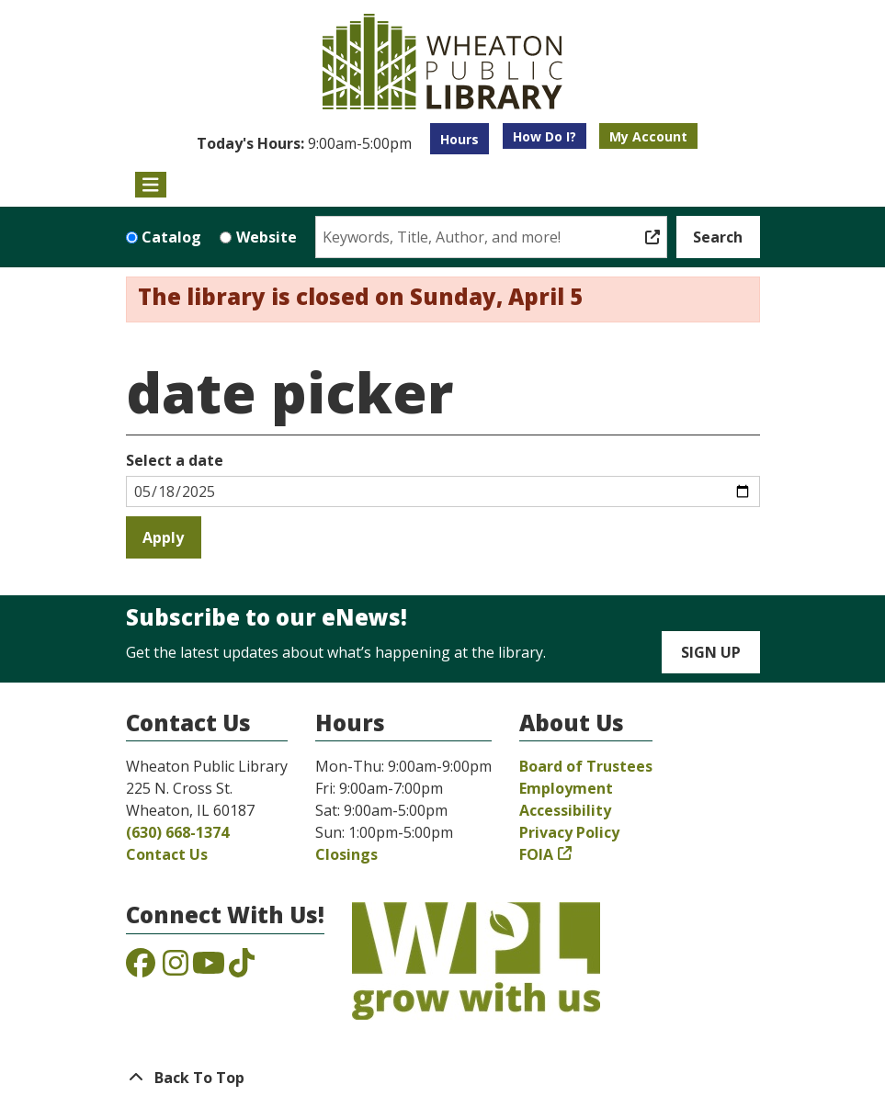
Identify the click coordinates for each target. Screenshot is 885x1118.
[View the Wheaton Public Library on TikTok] (242, 968)
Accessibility (565, 810)
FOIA (536, 854)
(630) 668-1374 (177, 832)
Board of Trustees (585, 766)
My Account (648, 136)
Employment (566, 788)
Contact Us (167, 854)
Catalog (171, 237)
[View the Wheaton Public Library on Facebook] (140, 968)
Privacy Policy (569, 832)
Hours (459, 139)
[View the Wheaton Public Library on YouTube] (208, 968)
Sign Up (711, 652)
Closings (346, 854)
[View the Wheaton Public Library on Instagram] (175, 968)
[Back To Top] (443, 1078)
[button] (304, 143)
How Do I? (544, 136)
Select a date (174, 460)
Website (266, 237)
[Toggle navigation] (151, 185)
